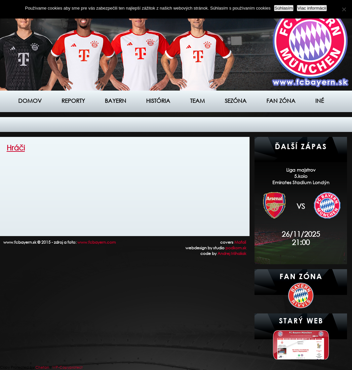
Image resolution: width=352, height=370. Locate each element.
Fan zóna (280, 100)
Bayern (115, 100)
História (158, 100)
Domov (30, 100)
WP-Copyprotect (67, 367)
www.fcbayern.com (96, 242)
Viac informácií (311, 8)
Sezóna (236, 100)
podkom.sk (235, 248)
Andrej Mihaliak (231, 253)
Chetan (42, 367)
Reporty (73, 100)
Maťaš (240, 242)
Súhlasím (284, 8)
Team (197, 100)
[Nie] (343, 9)
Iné (319, 100)
